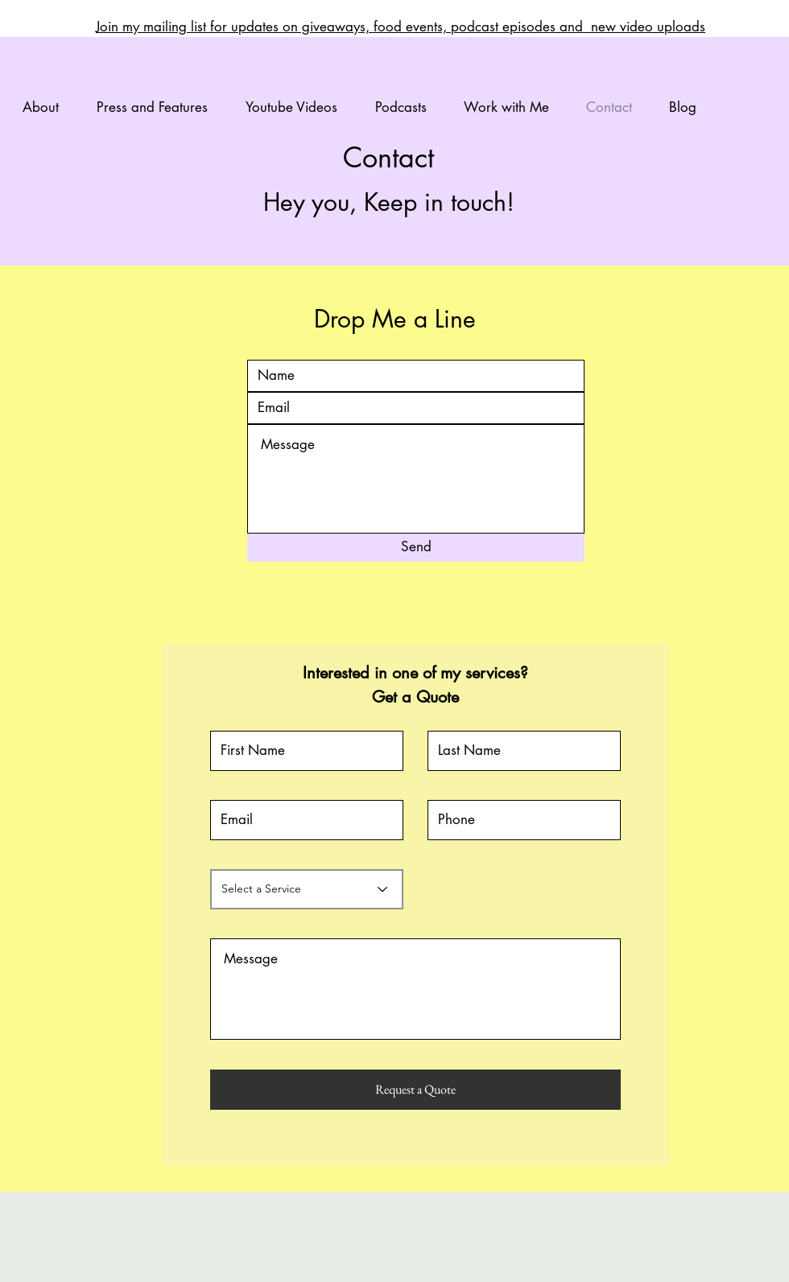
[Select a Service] (306, 889)
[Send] (416, 548)
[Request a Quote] (415, 1090)
